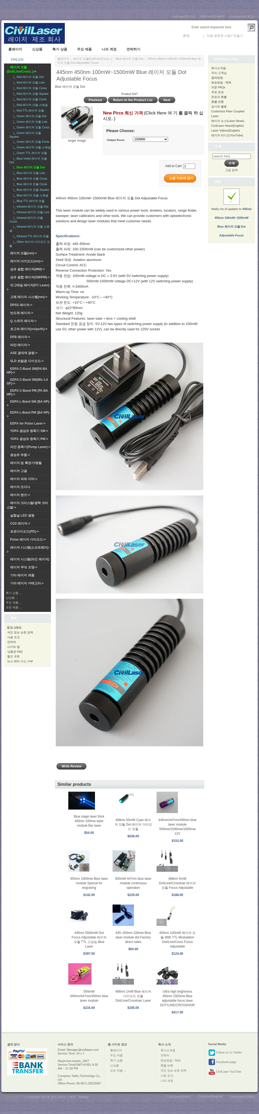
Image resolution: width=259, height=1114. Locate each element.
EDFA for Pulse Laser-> (28, 423)
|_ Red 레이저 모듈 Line (28, 82)
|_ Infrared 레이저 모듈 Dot (30, 206)
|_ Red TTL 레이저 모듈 (28, 110)
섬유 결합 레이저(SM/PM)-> (30, 277)
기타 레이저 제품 (22, 575)
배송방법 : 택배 (221, 82)
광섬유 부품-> (20, 455)
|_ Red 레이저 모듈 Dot (28, 76)
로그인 (196, 35)
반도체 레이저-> (21, 313)
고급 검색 (231, 170)
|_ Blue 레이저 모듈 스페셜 (30, 195)
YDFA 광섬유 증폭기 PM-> (29, 439)
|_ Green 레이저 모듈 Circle (30, 141)
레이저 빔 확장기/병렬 (26, 463)
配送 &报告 (14, 627)
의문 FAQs (218, 87)
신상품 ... (12, 597)
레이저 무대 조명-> (23, 567)
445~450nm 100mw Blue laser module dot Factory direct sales (133, 937)
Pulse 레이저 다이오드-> (28, 539)
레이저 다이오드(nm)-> (26, 261)
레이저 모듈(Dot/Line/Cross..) (92, 58)
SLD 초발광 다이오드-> (27, 361)
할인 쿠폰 (13, 656)
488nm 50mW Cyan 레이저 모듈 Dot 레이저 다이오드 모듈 (133, 824)
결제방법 (217, 77)
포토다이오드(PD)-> (24, 531)
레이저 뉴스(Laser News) (227, 120)
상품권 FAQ (15, 651)
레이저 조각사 (20, 487)
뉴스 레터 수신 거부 (20, 661)
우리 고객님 (219, 72)
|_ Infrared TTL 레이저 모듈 (30, 236)
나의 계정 (109, 49)
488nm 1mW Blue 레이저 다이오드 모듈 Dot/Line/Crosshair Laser (133, 996)
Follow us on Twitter (225, 1052)
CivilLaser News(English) (227, 125)
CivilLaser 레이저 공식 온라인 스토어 (52, 1097)
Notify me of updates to (231, 216)
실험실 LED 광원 (22, 515)
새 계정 (249, 35)
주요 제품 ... (14, 602)
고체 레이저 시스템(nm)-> (28, 297)
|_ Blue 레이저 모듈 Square (30, 189)
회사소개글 (218, 68)
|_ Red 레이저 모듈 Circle (29, 99)
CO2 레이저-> (20, 523)
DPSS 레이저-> (21, 305)
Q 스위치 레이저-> (23, 321)
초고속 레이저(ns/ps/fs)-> (28, 329)
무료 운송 (217, 92)
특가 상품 (59, 49)
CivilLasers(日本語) (241, 16)
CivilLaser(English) (212, 16)
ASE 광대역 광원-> (23, 353)
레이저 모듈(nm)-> (23, 253)
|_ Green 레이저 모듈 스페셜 (31, 147)
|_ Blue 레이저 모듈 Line (28, 173)
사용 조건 (13, 637)
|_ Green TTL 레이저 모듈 (29, 152)
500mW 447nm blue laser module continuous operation (133, 883)
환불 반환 (217, 101)
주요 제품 (84, 49)
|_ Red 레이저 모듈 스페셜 (30, 104)
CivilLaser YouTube (224, 1071)
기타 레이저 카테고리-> (27, 583)
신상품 (37, 49)
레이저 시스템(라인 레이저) (29, 559)
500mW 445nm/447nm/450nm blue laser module (89, 996)
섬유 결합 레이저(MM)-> (27, 269)
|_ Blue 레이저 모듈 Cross (29, 178)
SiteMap (83, 1097)
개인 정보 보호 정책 (20, 632)
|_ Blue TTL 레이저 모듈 (28, 201)
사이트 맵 (13, 646)
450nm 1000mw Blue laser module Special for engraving (89, 883)
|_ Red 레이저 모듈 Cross (29, 88)
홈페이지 (15, 49)
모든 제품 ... (14, 607)
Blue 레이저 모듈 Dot (129, 58)
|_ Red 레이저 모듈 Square (30, 93)
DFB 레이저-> (20, 337)
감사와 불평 (219, 106)
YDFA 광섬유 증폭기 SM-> (29, 431)
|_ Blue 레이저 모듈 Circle (29, 184)
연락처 (11, 642)
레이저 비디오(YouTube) (227, 135)
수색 (217, 146)
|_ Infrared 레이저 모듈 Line (30, 212)
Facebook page (222, 1062)
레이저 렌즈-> (20, 495)
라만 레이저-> (20, 345)
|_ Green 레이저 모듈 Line (29, 121)
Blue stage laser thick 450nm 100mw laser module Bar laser (89, 821)
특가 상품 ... (14, 592)
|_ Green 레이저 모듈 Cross (31, 127)
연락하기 (133, 49)
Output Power (116, 139)
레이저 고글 (18, 471)
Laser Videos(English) (225, 130)
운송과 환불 (219, 96)
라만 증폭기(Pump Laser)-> (30, 447)
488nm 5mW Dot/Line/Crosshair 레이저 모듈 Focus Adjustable (177, 883)
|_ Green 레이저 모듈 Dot (29, 116)
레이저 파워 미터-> (23, 479)
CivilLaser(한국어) (184, 16)
